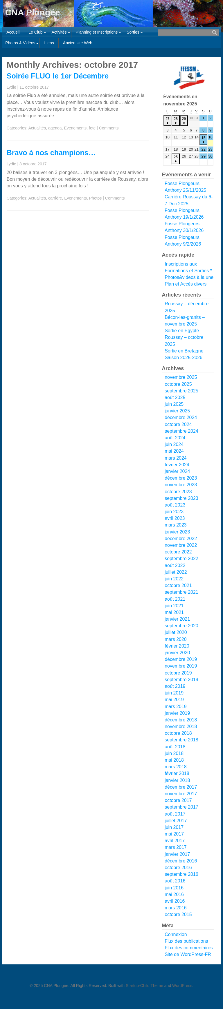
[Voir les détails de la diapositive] (189, 78)
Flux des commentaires (189, 947)
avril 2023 (175, 518)
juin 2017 (174, 827)
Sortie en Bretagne (184, 350)
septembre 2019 (181, 679)
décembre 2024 (181, 417)
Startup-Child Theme (144, 985)
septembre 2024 (181, 431)
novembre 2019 (181, 665)
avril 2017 (175, 840)
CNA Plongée (32, 12)
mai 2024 (174, 451)
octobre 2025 (178, 384)
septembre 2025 (181, 390)
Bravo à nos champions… (51, 153)
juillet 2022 (176, 572)
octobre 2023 (178, 491)
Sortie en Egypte (182, 330)
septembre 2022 (181, 558)
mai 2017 (174, 833)
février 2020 (177, 646)
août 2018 (175, 746)
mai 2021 (174, 612)
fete (92, 128)
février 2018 (177, 773)
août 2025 (175, 397)
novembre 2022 (181, 545)
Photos (95, 198)
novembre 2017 (181, 793)
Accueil (12, 32)
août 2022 (175, 565)
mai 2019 (174, 699)
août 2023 (175, 504)
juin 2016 (174, 887)
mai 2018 (174, 760)
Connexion (176, 934)
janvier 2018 (177, 780)
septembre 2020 (181, 625)
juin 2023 (174, 511)
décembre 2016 (181, 860)
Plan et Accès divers (185, 284)
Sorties (133, 32)
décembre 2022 (181, 538)
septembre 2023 (181, 498)
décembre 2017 (181, 787)
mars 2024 (176, 458)
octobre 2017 (178, 800)
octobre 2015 (178, 914)
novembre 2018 (181, 726)
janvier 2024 (177, 471)
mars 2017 (176, 847)
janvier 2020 (177, 652)
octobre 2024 (178, 424)
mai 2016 (174, 894)
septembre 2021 (181, 592)
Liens (49, 43)
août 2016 (175, 880)
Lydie (11, 87)
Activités (58, 32)
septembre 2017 (181, 807)
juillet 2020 (176, 632)
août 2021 (175, 599)
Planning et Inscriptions (97, 32)
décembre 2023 (181, 478)
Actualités (37, 128)
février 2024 (177, 464)
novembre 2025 (181, 377)
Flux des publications (186, 941)
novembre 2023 (181, 484)
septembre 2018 (181, 739)
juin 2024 (174, 444)
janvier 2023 (177, 531)
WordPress (182, 985)
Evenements (75, 128)
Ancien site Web (77, 43)
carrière (55, 198)
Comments (109, 128)
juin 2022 (174, 578)
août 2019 (175, 686)
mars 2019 (176, 706)
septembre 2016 (181, 874)
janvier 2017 (177, 854)
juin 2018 (174, 753)
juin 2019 (174, 692)
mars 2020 (176, 639)
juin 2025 (174, 404)
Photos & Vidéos (20, 43)
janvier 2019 (177, 713)
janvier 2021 (177, 619)
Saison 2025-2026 (183, 357)
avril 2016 (175, 901)
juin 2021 (174, 605)
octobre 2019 (178, 672)
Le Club (35, 32)
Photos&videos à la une (189, 277)
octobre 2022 (178, 551)
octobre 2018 (178, 733)
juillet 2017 (176, 820)
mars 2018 (176, 766)
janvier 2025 (177, 410)
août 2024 (175, 437)
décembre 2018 (181, 719)
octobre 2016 (178, 867)
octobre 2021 (178, 585)
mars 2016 (176, 907)
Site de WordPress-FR (188, 954)
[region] (188, 78)
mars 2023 (176, 524)
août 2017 (175, 813)
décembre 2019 (181, 659)
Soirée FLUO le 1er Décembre (58, 76)
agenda (55, 128)
